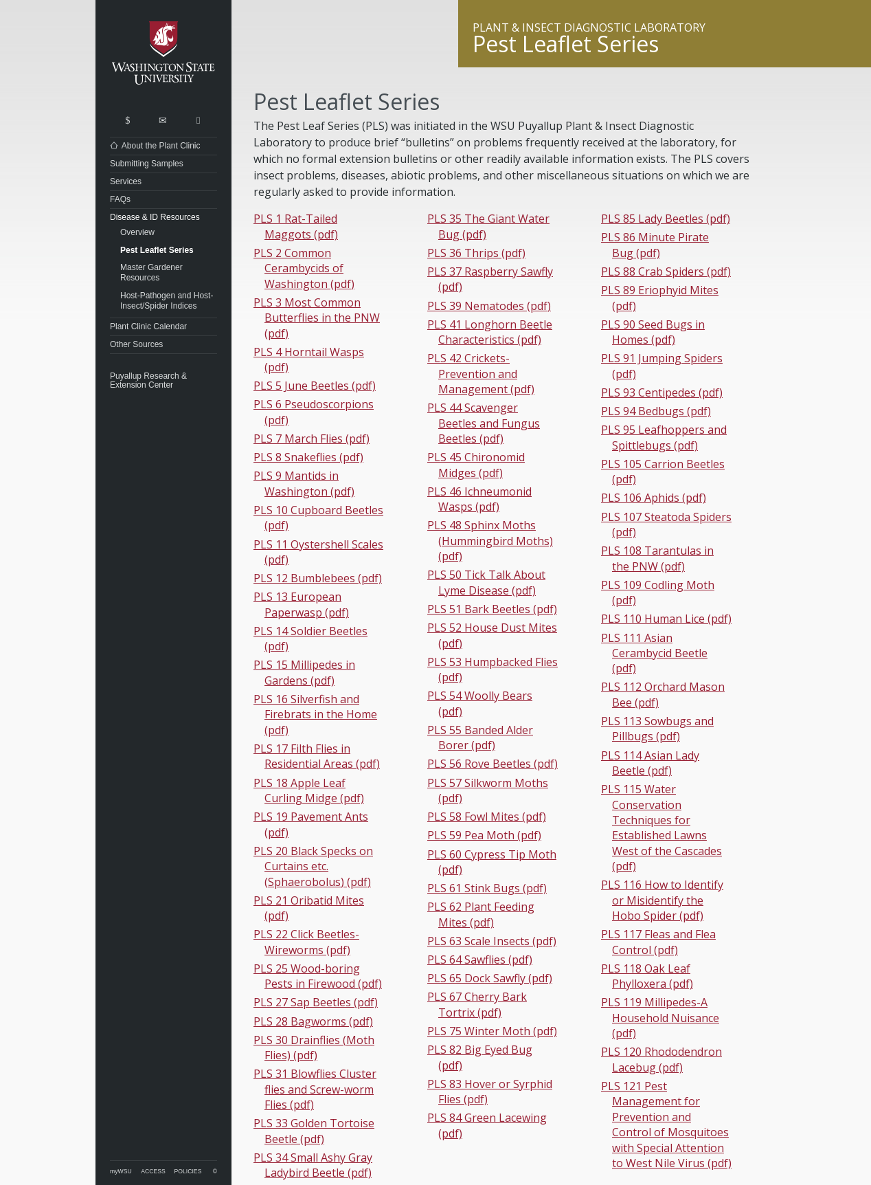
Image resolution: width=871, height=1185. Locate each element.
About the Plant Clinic (161, 146)
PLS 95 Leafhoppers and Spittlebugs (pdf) (664, 437)
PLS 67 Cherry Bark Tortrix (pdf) (477, 1004)
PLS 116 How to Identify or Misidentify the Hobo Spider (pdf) (662, 900)
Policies (188, 1171)
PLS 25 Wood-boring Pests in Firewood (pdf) (317, 976)
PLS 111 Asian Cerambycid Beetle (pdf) (654, 653)
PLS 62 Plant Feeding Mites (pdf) (480, 914)
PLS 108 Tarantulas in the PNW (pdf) (657, 558)
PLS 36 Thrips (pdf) (476, 253)
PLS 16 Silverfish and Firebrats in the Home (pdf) (315, 714)
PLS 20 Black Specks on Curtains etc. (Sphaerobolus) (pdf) (313, 866)
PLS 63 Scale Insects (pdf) (491, 941)
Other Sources (136, 344)
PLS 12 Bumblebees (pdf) (317, 578)
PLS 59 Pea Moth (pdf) (484, 835)
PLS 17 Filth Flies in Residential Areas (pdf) (316, 756)
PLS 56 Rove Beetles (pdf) (492, 763)
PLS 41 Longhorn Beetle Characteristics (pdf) (489, 332)
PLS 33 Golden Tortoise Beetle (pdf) (313, 1131)
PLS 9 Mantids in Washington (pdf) (303, 483)
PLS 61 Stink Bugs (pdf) (487, 888)
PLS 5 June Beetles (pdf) (314, 385)
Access (153, 1171)
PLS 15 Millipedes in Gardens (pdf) (304, 672)
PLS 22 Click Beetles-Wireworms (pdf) (306, 942)
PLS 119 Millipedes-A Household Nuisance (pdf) (660, 1018)
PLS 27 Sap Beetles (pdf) (315, 1002)
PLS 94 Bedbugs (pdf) (656, 411)
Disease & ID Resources (155, 217)
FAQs (120, 199)
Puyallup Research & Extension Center (148, 380)
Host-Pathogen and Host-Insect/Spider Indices (166, 301)
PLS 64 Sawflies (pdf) (479, 959)
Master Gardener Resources (151, 273)
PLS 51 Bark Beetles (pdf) (492, 609)
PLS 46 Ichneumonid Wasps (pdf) (479, 499)
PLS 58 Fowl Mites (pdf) (486, 816)
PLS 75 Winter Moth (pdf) (492, 1031)
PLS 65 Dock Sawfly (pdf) (489, 978)
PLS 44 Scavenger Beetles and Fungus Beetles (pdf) (483, 423)
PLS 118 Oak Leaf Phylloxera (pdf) (647, 976)
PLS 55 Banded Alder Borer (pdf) (480, 737)
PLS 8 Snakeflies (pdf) (308, 457)
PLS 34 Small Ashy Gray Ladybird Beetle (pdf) (312, 1165)
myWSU (121, 1171)
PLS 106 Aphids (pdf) (653, 497)
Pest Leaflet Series (157, 250)
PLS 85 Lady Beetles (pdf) (665, 218)
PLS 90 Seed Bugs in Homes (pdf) (653, 332)
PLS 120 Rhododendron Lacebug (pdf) (661, 1059)
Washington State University (163, 53)
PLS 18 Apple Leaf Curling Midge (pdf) (308, 790)
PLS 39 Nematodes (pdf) (489, 305)
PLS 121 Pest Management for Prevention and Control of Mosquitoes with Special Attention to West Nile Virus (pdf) (666, 1124)
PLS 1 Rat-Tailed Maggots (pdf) (295, 226)
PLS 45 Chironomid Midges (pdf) (476, 465)
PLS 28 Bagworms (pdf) (313, 1021)
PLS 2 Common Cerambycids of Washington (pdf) (303, 268)
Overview (137, 232)
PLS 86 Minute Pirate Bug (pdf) (655, 245)
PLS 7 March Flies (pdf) (311, 438)
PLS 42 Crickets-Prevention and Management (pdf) (480, 374)
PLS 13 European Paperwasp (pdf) (301, 604)
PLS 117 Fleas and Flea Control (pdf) (658, 942)
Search (127, 118)
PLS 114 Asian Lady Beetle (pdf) (650, 763)
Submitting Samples (146, 163)
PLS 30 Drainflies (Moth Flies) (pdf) (313, 1047)
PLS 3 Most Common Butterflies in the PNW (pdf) (316, 318)
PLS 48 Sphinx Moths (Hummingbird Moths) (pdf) (490, 541)
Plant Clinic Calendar (148, 326)
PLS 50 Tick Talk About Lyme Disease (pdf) (486, 582)
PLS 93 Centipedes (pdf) (662, 392)
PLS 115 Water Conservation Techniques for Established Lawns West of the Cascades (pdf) (661, 828)
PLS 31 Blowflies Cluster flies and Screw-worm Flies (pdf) (314, 1089)
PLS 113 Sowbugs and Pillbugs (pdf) (657, 728)
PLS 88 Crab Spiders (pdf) (666, 271)
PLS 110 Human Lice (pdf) (666, 618)
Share (198, 118)
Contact (162, 118)
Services (126, 181)
